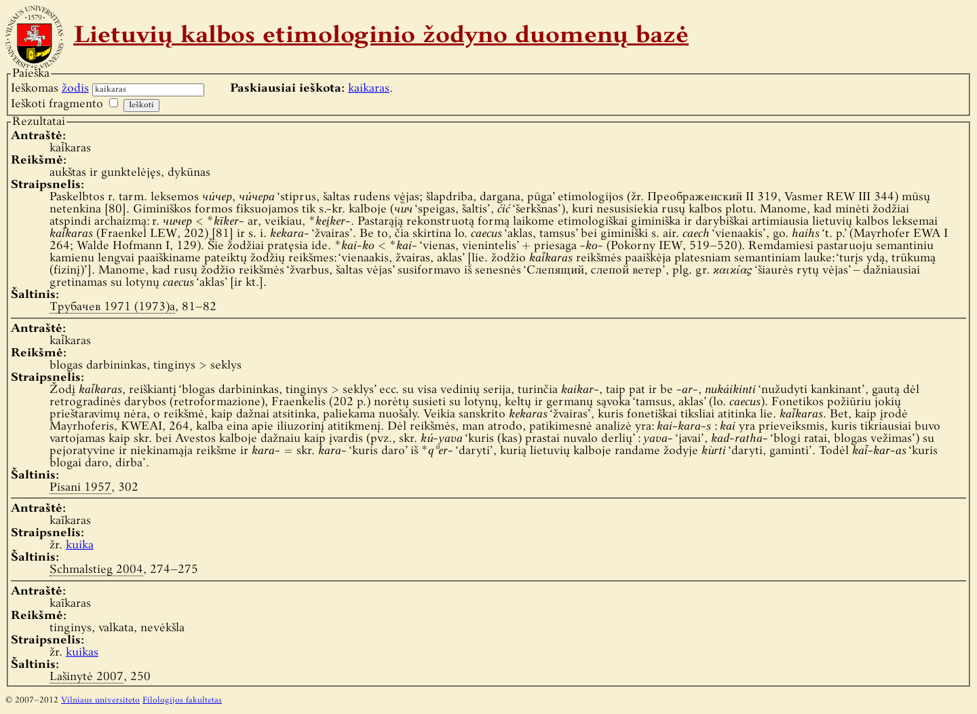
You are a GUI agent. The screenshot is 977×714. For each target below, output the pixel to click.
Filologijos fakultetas (182, 700)
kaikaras (368, 88)
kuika (80, 545)
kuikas (82, 652)
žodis (75, 88)
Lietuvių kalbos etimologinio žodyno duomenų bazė (381, 36)
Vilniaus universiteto (100, 700)
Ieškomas (50, 88)
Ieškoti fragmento (57, 104)
